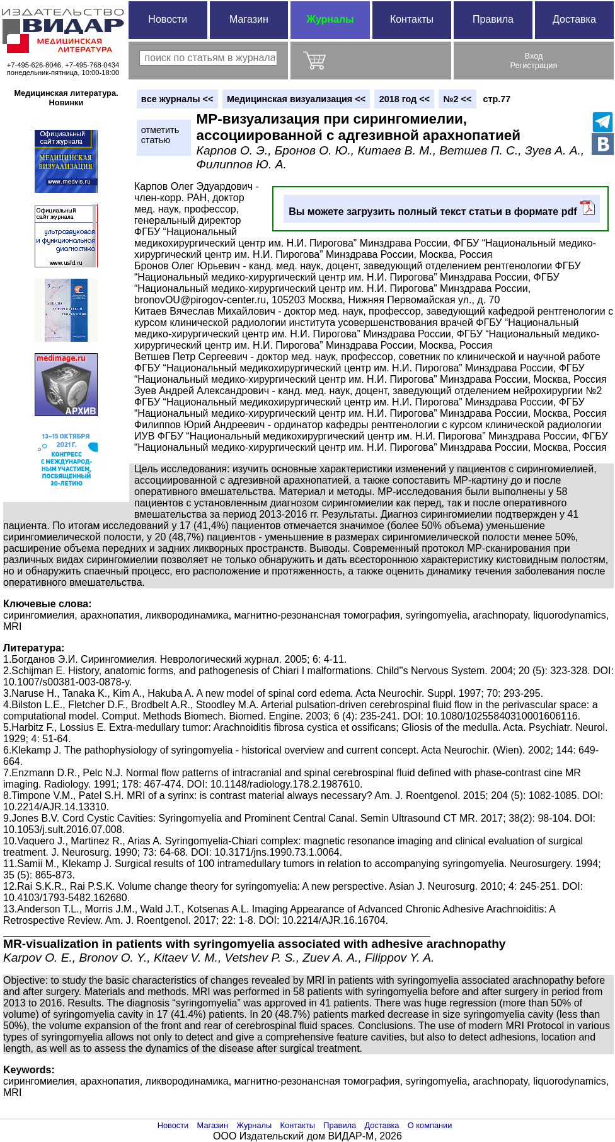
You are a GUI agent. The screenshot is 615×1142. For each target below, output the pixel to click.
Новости (167, 19)
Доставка (574, 19)
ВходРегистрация (534, 60)
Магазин (248, 19)
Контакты (412, 19)
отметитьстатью (160, 135)
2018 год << (404, 99)
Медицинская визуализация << (296, 99)
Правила (493, 19)
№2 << (458, 99)
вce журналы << (177, 99)
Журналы (329, 19)
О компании (430, 1125)
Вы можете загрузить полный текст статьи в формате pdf (442, 208)
